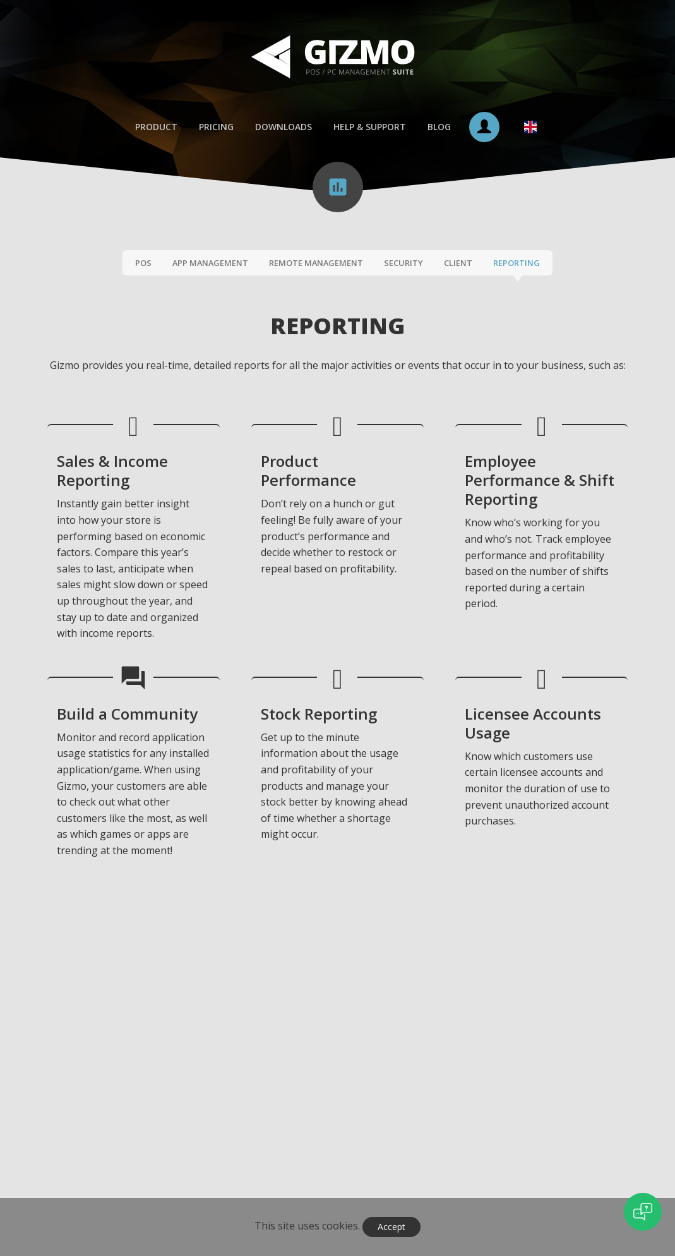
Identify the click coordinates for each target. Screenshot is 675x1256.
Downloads (283, 127)
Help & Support (369, 127)
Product (156, 127)
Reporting (516, 263)
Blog (439, 127)
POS (143, 263)
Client (458, 263)
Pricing (216, 127)
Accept (391, 1227)
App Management (210, 263)
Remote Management (316, 263)
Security (403, 263)
